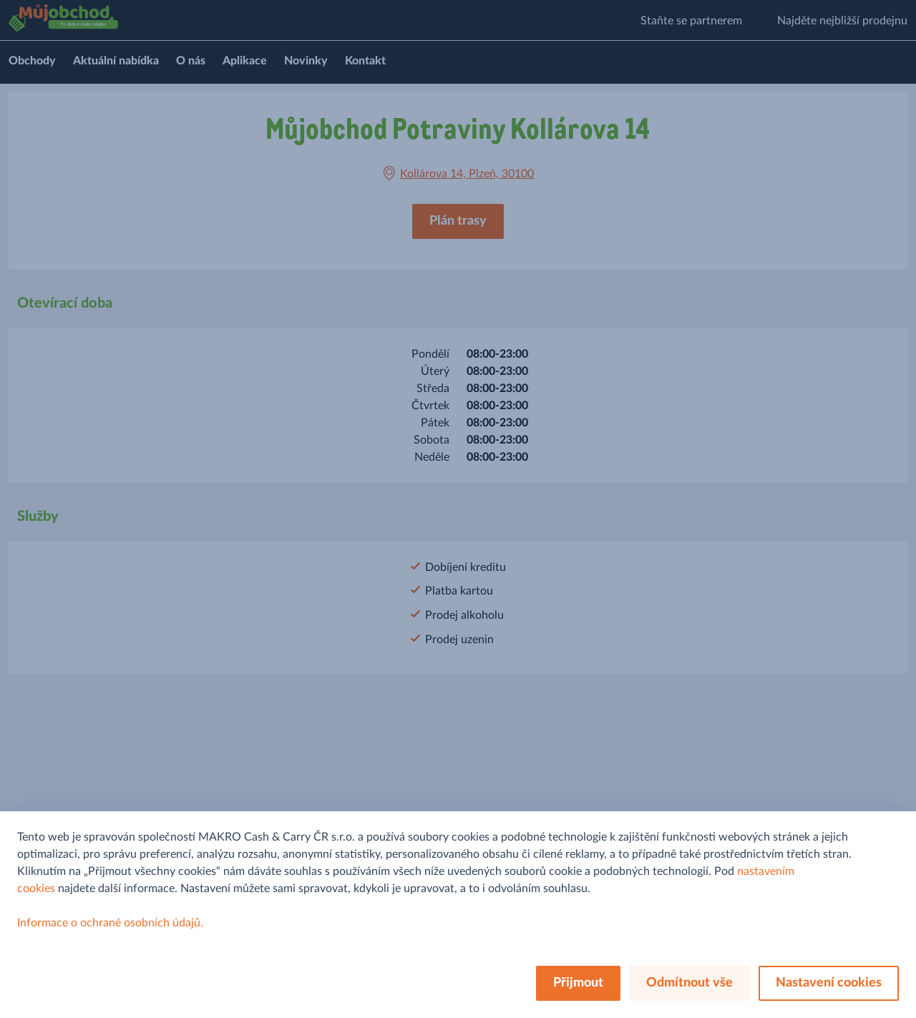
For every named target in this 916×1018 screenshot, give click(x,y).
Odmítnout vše (689, 983)
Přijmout (578, 983)
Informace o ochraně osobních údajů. (110, 923)
